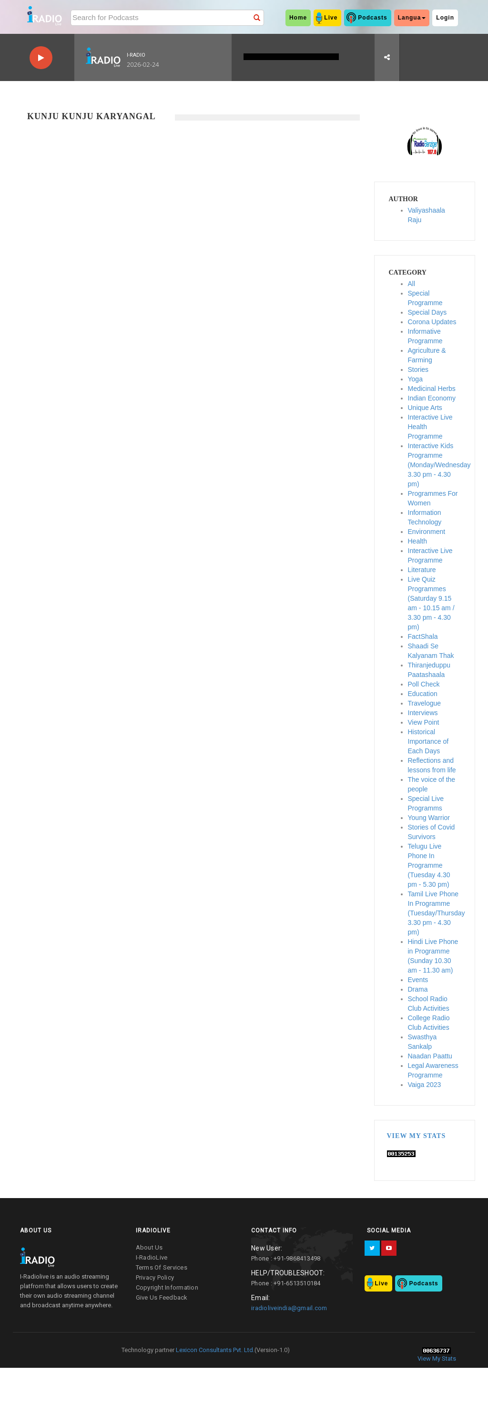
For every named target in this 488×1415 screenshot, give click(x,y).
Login (445, 17)
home (298, 17)
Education (422, 693)
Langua (412, 17)
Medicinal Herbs (432, 388)
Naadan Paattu (430, 1056)
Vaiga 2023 (424, 1084)
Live (330, 17)
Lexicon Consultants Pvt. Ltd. (214, 1349)
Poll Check (424, 684)
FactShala (423, 636)
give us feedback (162, 1297)
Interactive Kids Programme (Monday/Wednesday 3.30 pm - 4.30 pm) (439, 465)
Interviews (423, 713)
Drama (418, 989)
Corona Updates (432, 322)
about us (149, 1247)
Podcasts (372, 17)
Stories (418, 369)
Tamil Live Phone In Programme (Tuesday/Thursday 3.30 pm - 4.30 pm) (436, 913)
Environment (427, 531)
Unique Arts (425, 407)
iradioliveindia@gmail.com (289, 1308)
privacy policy (155, 1277)
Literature (422, 570)
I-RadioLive (152, 1257)
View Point (423, 722)
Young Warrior (429, 817)
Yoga (415, 379)
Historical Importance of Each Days (428, 741)
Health (417, 541)
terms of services (161, 1267)
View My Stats (416, 1135)
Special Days (427, 312)
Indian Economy (432, 398)
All (412, 283)
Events (418, 980)
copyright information (167, 1287)
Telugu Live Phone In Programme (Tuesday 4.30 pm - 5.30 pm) (429, 865)
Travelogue (424, 703)
